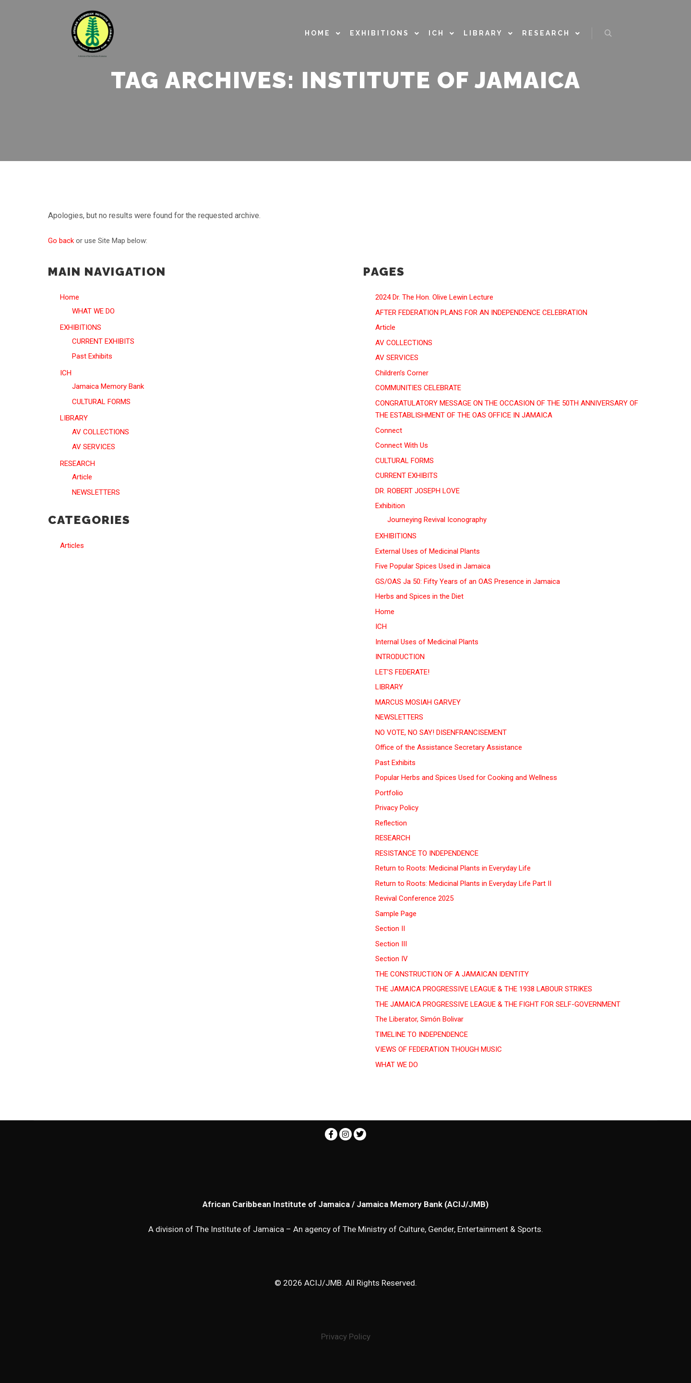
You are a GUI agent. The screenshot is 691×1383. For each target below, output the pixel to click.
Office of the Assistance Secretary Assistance (448, 747)
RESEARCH (77, 463)
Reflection (391, 823)
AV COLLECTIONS (100, 432)
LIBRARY (74, 418)
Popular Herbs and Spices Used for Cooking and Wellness (466, 777)
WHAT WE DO (93, 311)
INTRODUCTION (400, 656)
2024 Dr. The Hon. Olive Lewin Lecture (434, 297)
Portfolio (389, 793)
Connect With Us (401, 445)
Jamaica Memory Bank (108, 386)
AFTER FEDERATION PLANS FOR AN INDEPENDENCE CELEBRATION (481, 312)
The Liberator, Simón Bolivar (419, 1019)
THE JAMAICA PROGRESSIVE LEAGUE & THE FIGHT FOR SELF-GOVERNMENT (497, 1004)
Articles (72, 545)
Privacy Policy (396, 807)
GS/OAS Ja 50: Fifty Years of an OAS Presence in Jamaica (467, 581)
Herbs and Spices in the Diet (419, 596)
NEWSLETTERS (96, 492)
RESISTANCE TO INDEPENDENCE (426, 853)
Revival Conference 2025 (414, 898)
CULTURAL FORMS (101, 401)
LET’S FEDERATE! (402, 672)
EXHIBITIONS (80, 327)
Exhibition (390, 505)
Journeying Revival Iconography (437, 519)
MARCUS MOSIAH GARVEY (418, 702)
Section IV (391, 958)
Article (82, 477)
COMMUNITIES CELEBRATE (418, 388)
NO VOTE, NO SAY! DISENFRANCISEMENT (441, 732)
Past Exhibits (92, 356)
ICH (65, 373)
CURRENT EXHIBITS (103, 341)
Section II (390, 928)
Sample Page (396, 913)
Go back (61, 240)
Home (69, 297)
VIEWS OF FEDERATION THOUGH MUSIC (438, 1049)
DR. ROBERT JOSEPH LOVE (417, 491)
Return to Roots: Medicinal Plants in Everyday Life (453, 868)
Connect (388, 430)
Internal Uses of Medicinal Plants (426, 642)
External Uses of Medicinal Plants (427, 551)
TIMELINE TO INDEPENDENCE (421, 1034)
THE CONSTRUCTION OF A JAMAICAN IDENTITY (452, 974)
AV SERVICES (93, 446)
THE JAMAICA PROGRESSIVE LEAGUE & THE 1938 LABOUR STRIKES (483, 989)
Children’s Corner (402, 373)
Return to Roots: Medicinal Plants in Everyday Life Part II (463, 883)
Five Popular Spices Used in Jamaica (432, 566)
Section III (391, 944)
